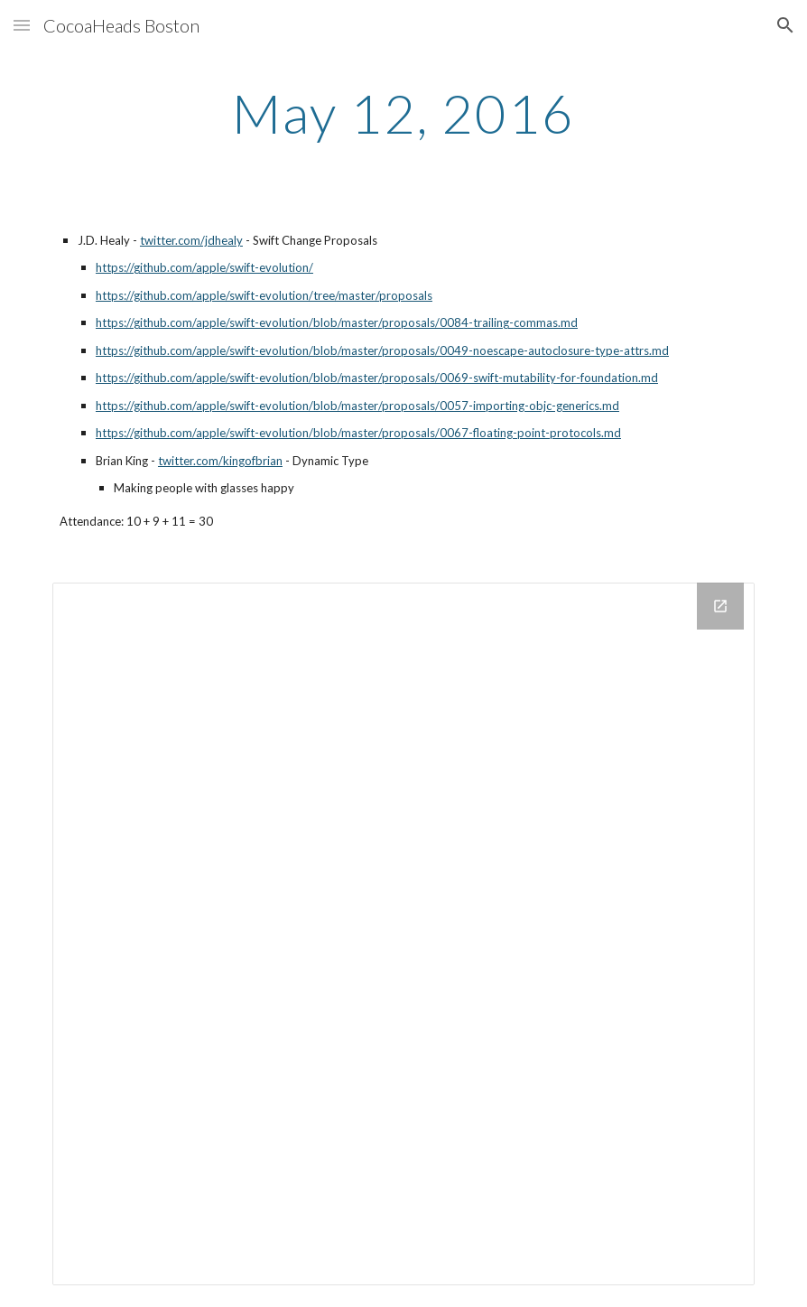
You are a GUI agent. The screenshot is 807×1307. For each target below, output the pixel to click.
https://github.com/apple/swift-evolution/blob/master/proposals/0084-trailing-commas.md (337, 322)
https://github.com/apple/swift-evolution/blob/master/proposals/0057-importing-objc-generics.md (357, 405)
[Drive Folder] (403, 934)
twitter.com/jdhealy (191, 240)
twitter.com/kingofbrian (220, 460)
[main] (403, 113)
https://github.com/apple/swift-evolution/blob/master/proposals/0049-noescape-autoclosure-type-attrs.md (382, 350)
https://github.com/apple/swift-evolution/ (204, 267)
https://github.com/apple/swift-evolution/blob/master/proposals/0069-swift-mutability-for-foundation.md (377, 377)
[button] (21, 25)
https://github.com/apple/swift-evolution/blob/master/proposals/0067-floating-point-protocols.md (358, 432)
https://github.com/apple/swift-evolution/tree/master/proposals (264, 295)
